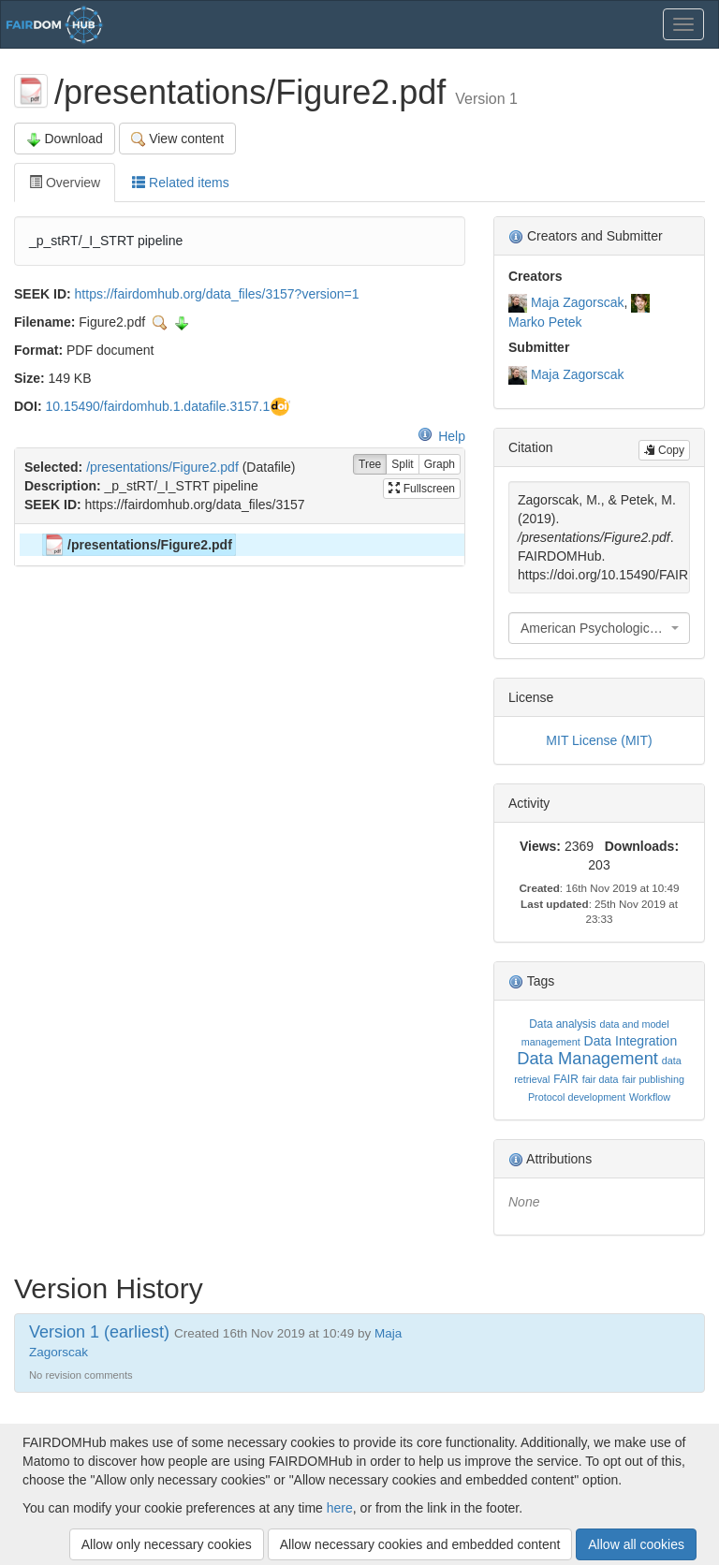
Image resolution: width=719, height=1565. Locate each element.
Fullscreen (422, 488)
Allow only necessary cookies (166, 1544)
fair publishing (652, 1079)
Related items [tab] (180, 182)
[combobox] (599, 628)
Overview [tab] (64, 182)
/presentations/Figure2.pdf (162, 467)
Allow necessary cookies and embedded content (420, 1544)
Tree (370, 465)
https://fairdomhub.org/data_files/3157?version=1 (217, 293)
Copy (664, 450)
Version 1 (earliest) (99, 1332)
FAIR (565, 1079)
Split (402, 465)
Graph (439, 465)
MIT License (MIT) (599, 740)
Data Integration (631, 1040)
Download (64, 139)
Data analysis (562, 1024)
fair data (600, 1079)
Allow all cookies (636, 1544)
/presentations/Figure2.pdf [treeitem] (137, 545)
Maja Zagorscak (577, 302)
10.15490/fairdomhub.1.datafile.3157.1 (157, 406)
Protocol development (576, 1097)
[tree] (239, 544)
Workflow (649, 1097)
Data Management (587, 1058)
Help (441, 436)
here (340, 1507)
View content (177, 139)
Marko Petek (545, 321)
